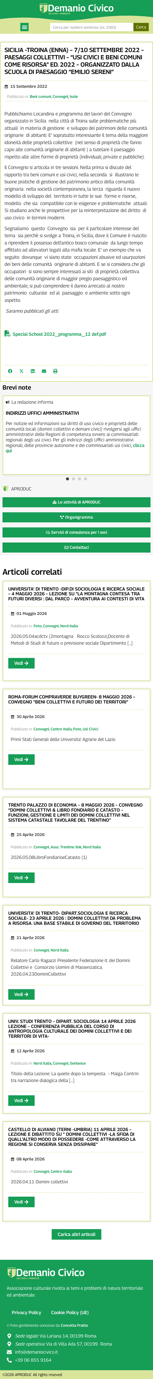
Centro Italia (61, 729)
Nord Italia (69, 625)
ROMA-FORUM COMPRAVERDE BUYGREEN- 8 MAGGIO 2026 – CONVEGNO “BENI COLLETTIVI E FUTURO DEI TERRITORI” (71, 699)
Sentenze (78, 1063)
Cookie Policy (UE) (70, 1312)
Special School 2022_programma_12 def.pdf (59, 334)
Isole (74, 96)
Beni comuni (40, 96)
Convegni (60, 96)
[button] (24, 27)
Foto (38, 625)
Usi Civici (90, 729)
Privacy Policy (26, 1312)
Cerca (141, 27)
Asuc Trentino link (66, 847)
